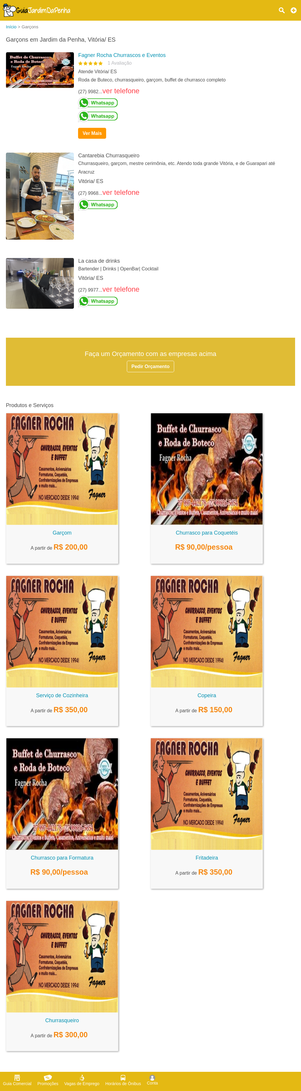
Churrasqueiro (62, 1020)
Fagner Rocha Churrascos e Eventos (122, 55)
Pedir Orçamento (151, 366)
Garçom (62, 533)
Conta (152, 1080)
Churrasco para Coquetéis (207, 533)
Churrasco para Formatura (62, 858)
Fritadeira (206, 858)
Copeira (207, 695)
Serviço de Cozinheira (62, 695)
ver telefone (120, 91)
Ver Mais (92, 133)
